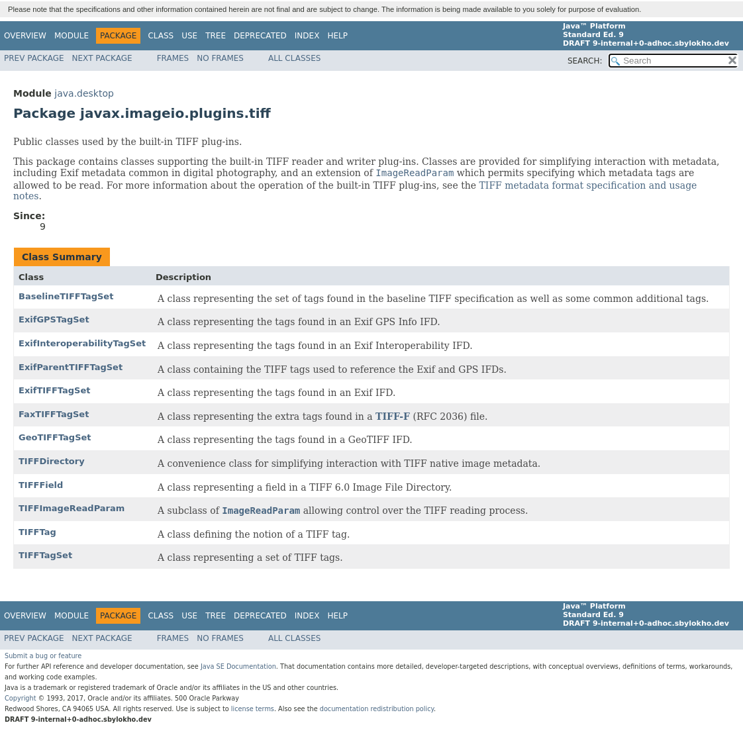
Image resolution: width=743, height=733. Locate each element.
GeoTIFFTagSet (55, 437)
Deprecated (260, 35)
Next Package (102, 58)
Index (307, 35)
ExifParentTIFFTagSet (71, 367)
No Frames (220, 58)
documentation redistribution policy (377, 708)
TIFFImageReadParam (71, 508)
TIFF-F (392, 416)
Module (71, 35)
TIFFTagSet (45, 555)
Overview (25, 35)
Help (337, 35)
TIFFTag (37, 532)
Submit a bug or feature (43, 656)
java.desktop (84, 93)
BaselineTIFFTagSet (66, 296)
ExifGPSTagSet (54, 319)
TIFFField (41, 485)
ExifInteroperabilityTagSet (82, 343)
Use (189, 35)
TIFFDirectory (52, 461)
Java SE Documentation (238, 666)
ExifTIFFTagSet (55, 390)
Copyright (20, 698)
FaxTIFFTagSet (54, 414)
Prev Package (34, 58)
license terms (252, 708)
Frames (173, 58)
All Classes (294, 58)
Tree (215, 35)
